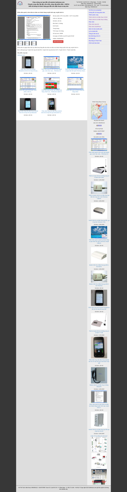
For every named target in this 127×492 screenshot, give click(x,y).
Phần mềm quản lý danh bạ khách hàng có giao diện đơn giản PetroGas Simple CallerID (75, 71)
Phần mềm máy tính (94, 24)
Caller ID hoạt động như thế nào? (99, 436)
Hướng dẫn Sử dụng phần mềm (97, 12)
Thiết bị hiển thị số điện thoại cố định (98, 17)
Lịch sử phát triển (93, 31)
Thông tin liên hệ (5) (94, 33)
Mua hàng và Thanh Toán (95, 40)
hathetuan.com (21, 55)
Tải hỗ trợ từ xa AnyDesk (95, 10)
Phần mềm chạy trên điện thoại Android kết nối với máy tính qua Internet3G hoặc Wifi (51, 112)
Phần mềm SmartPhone (95, 26)
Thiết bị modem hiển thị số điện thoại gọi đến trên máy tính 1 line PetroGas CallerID (99, 197)
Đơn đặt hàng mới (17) (94, 36)
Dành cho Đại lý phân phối (95, 29)
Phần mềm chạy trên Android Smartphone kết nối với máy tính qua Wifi (28, 71)
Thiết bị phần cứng (93, 14)
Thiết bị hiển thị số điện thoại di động (98, 19)
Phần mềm (91, 22)
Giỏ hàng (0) (92, 38)
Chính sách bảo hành (94, 43)
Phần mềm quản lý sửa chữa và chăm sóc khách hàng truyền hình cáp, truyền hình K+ (99, 406)
